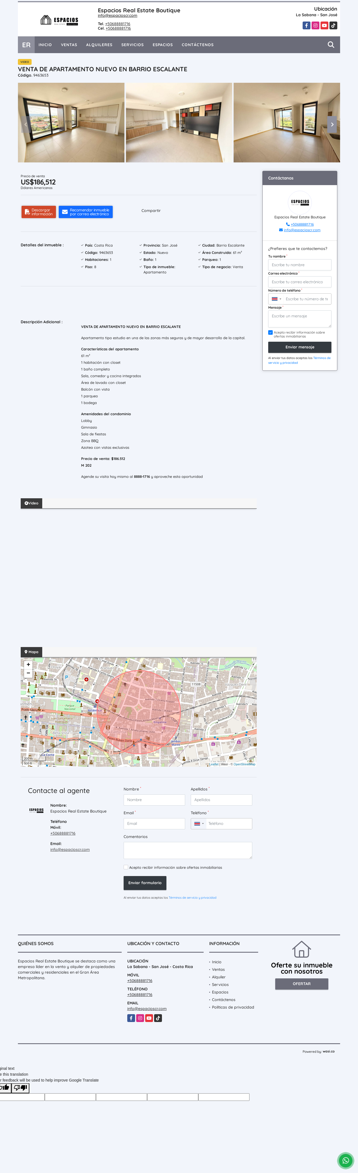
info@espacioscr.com (117, 15)
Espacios (163, 44)
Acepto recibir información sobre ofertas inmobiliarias (175, 867)
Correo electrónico (283, 273)
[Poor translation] (20, 1088)
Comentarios (136, 836)
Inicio (45, 44)
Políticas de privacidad (233, 1007)
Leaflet (213, 764)
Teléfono (200, 812)
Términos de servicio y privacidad (192, 898)
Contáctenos (198, 44)
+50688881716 (117, 23)
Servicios (132, 44)
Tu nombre (277, 256)
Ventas (69, 44)
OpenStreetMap (244, 764)
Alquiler (219, 977)
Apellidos (200, 789)
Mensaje (275, 307)
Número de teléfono (285, 290)
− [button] (28, 673)
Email (130, 812)
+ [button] (28, 665)
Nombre (132, 789)
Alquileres (99, 44)
